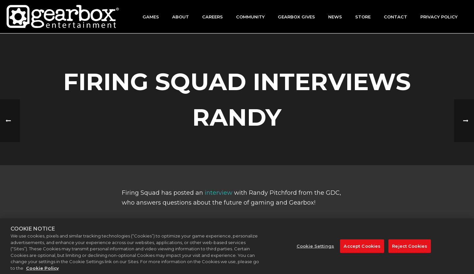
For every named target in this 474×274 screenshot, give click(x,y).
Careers (212, 16)
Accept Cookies (362, 249)
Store (363, 16)
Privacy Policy (439, 16)
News (335, 16)
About (180, 16)
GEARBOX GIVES (296, 16)
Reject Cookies (409, 249)
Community (250, 16)
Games (151, 16)
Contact (395, 16)
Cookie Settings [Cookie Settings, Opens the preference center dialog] (315, 249)
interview (218, 192)
